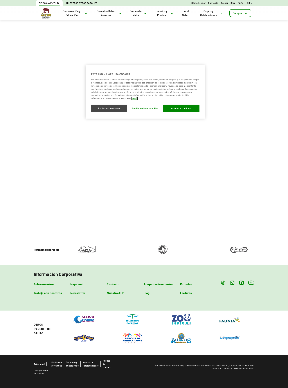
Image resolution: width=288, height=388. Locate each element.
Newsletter (77, 293)
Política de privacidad (56, 364)
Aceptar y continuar (181, 108)
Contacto (213, 3)
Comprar (240, 13)
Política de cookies (107, 364)
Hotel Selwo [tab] (185, 13)
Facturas (186, 293)
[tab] (240, 13)
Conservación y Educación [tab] (75, 13)
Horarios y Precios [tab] (165, 13)
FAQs (241, 3)
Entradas (186, 284)
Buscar (224, 3)
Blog (233, 3)
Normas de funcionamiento (91, 364)
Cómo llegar (198, 3)
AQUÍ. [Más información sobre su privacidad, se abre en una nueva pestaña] (134, 98)
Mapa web (76, 284)
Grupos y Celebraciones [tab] (212, 13)
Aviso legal (39, 364)
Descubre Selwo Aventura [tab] (109, 13)
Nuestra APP (115, 293)
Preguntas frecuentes (158, 284)
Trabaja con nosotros (48, 293)
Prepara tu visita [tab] (138, 13)
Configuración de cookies (41, 372)
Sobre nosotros (44, 284)
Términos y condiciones (72, 364)
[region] (145, 92)
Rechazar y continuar (109, 108)
